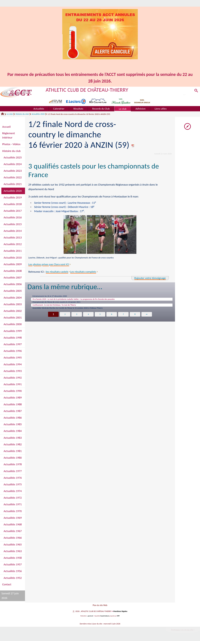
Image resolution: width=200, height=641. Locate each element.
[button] (196, 91)
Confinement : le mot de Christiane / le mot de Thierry (60, 307)
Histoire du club (22, 114)
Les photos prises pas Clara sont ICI (48, 264)
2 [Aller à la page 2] (65, 317)
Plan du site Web (100, 605)
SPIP (118, 617)
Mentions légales (120, 612)
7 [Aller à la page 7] (123, 317)
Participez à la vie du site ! (182, 631)
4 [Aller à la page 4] (88, 317)
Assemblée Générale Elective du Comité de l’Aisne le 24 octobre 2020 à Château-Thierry (76, 311)
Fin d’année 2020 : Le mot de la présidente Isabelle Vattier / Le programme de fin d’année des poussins (83, 300)
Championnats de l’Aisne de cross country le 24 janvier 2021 (62, 303)
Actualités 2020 (38, 114)
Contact (6, 584)
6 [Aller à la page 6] (111, 317)
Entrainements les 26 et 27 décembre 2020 (54, 296)
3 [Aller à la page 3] (76, 317)
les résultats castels (57, 271)
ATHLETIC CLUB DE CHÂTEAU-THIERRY (87, 90)
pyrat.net (90, 617)
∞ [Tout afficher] (147, 317)
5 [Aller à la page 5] (100, 317)
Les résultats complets (83, 271)
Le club (10, 114)
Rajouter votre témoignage (150, 278)
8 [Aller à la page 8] (135, 317)
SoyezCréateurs (104, 617)
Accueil (6, 127)
